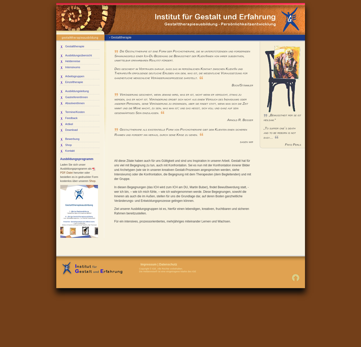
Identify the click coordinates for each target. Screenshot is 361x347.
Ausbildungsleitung (77, 91)
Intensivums (72, 67)
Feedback (71, 118)
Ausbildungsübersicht (78, 55)
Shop (68, 144)
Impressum (149, 264)
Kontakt (70, 150)
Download (71, 129)
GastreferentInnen (76, 97)
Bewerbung (72, 138)
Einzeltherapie (74, 82)
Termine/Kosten (75, 111)
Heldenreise (72, 61)
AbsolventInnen (75, 103)
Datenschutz (168, 264)
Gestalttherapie (74, 46)
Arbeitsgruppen (74, 76)
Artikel (69, 124)
